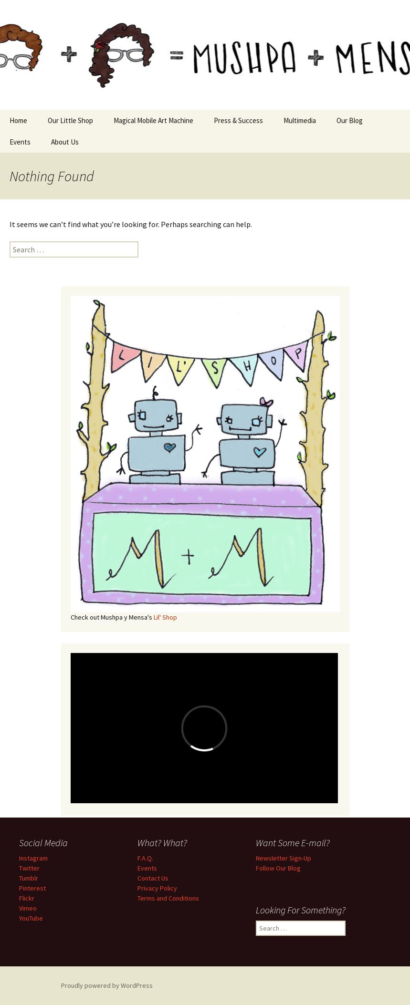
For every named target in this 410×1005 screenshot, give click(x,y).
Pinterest (32, 888)
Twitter (29, 868)
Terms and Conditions (168, 898)
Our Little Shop (70, 120)
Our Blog (349, 120)
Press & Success (238, 120)
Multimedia (300, 120)
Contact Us (152, 878)
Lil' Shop (165, 617)
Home (18, 120)
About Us (65, 141)
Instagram (33, 858)
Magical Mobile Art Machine (153, 120)
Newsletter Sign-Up (283, 858)
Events (20, 141)
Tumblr (28, 878)
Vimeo (28, 908)
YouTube (31, 918)
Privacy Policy (157, 888)
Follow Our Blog (278, 868)
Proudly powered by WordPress (107, 985)
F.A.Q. (145, 858)
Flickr (26, 898)
